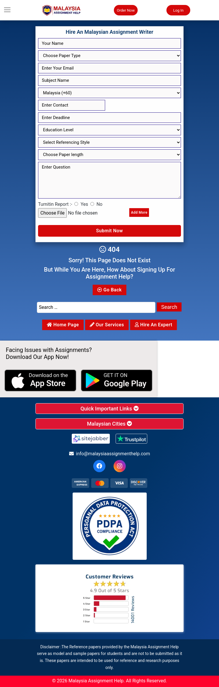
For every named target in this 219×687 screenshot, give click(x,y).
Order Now (126, 10)
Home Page (63, 324)
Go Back (109, 290)
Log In (178, 10)
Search (169, 307)
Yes (84, 204)
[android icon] (117, 380)
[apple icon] (40, 380)
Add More (139, 212)
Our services (107, 324)
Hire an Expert (153, 324)
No (99, 204)
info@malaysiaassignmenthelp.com (109, 453)
